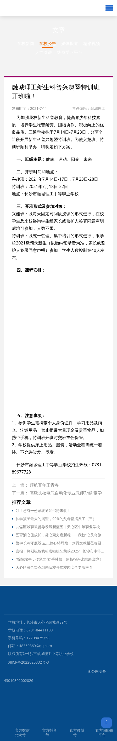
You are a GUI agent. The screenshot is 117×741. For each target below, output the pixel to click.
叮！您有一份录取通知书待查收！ (43, 510)
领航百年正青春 (44, 485)
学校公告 (47, 43)
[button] (109, 7)
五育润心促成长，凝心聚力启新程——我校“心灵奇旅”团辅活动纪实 (60, 534)
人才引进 (43, 52)
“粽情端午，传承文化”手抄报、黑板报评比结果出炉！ (59, 559)
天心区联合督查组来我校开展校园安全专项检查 (54, 567)
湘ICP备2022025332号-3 (28, 662)
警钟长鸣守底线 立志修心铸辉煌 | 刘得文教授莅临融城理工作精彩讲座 (60, 542)
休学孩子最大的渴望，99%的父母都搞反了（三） (56, 518)
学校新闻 (25, 43)
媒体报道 (69, 43)
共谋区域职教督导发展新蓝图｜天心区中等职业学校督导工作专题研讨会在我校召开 (60, 526)
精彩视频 (91, 43)
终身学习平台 (69, 52)
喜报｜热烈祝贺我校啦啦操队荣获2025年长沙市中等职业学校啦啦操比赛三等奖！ (60, 551)
